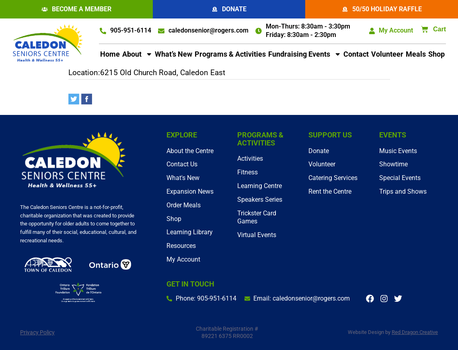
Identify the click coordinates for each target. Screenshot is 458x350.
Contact (356, 54)
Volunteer (387, 54)
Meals (416, 54)
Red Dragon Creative (415, 332)
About (137, 54)
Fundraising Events (304, 54)
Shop (436, 54)
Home (110, 54)
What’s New (173, 54)
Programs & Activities (230, 54)
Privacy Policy (37, 332)
